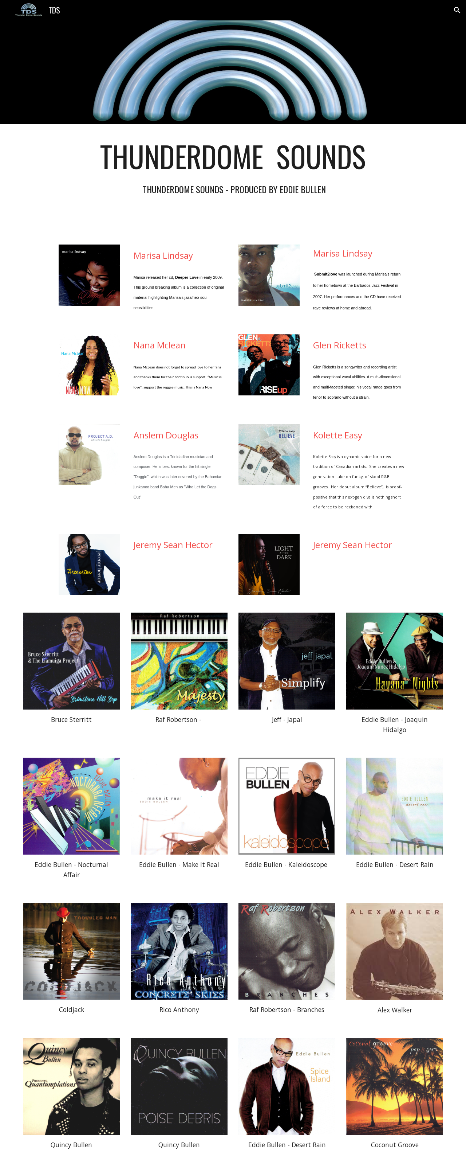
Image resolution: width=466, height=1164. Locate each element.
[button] (457, 10)
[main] (233, 180)
